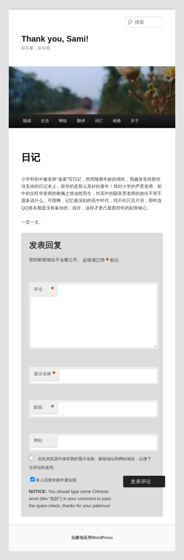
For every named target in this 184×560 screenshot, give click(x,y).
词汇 (99, 120)
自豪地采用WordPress (92, 537)
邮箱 (44, 407)
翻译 (81, 120)
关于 (135, 120)
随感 (27, 120)
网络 (63, 120)
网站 (38, 440)
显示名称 (45, 374)
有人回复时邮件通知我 (56, 480)
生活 (45, 120)
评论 (44, 289)
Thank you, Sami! (54, 38)
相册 (117, 120)
